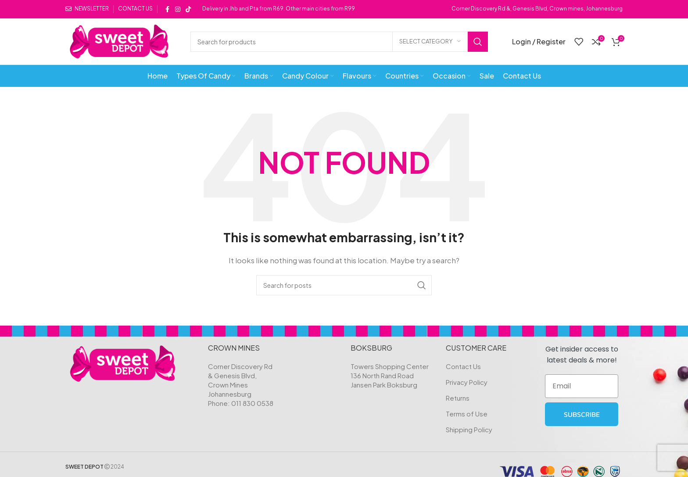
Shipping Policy (469, 429)
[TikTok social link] (188, 9)
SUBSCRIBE (582, 414)
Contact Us (463, 366)
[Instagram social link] (177, 9)
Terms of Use (466, 413)
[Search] (339, 42)
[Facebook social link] (167, 9)
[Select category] (430, 41)
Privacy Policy (466, 382)
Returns (457, 398)
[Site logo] (119, 40)
